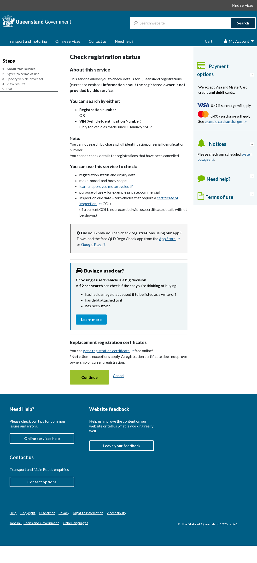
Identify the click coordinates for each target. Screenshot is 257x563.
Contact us (97, 41)
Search (243, 23)
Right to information (88, 513)
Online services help (42, 438)
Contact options (42, 482)
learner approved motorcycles (106, 186)
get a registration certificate (108, 350)
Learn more (94, 319)
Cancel (118, 375)
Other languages (75, 523)
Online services (67, 41)
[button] (89, 377)
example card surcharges (226, 121)
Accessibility (116, 513)
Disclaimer (47, 513)
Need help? (124, 41)
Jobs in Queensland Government (34, 523)
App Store (169, 238)
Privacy (63, 513)
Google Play (93, 244)
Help (13, 513)
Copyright (27, 513)
